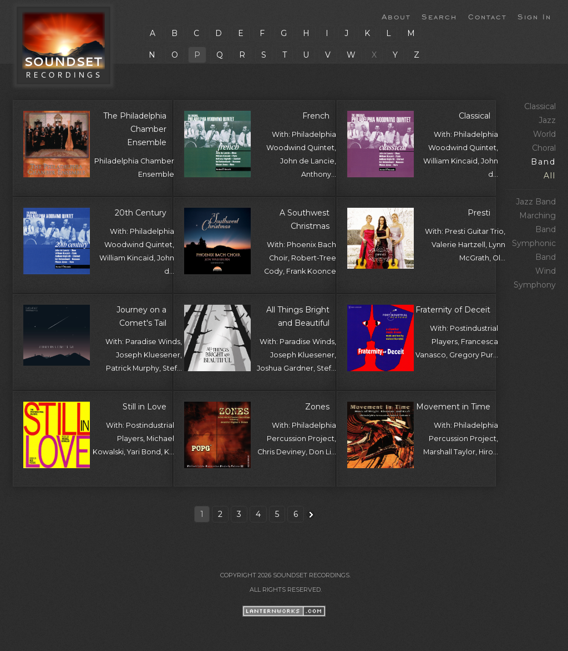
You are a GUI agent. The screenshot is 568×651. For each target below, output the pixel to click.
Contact (487, 16)
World (544, 134)
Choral (544, 148)
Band (543, 162)
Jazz (547, 120)
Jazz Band (536, 202)
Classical (540, 106)
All (550, 176)
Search (439, 16)
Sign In (534, 16)
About (396, 16)
